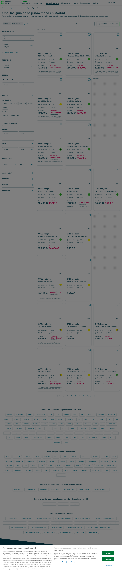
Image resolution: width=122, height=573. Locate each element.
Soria (46, 470)
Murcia (59, 466)
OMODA (59, 433)
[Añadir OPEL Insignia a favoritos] (61, 34)
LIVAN (55, 428)
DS (78, 419)
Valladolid (95, 470)
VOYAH (112, 437)
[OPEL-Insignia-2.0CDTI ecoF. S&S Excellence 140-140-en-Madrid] (50, 369)
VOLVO (104, 437)
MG (25, 433)
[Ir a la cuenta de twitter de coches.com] (102, 560)
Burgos (95, 456)
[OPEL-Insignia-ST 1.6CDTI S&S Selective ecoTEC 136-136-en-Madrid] (107, 369)
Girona (72, 461)
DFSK (52, 419)
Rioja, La (7, 470)
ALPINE (30, 415)
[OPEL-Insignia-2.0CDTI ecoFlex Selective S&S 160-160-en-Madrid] (78, 234)
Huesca (9, 466)
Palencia (88, 466)
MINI (32, 433)
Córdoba (42, 461)
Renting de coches (49, 532)
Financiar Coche (57, 527)
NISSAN (51, 433)
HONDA (17, 424)
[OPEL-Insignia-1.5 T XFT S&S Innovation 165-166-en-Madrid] (50, 54)
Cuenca (62, 461)
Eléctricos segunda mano (19, 527)
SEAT (115, 433)
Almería (37, 456)
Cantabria (9, 461)
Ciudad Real (31, 461)
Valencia (84, 470)
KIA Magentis (55, 489)
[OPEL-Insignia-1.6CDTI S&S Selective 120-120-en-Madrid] (50, 279)
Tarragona (56, 470)
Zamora (115, 470)
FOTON (8, 424)
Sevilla (38, 470)
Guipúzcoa (104, 461)
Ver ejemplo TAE (54, 69)
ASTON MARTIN (41, 415)
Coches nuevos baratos (82, 518)
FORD (116, 419)
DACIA (44, 419)
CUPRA (36, 419)
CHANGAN (101, 415)
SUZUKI (58, 437)
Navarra (68, 466)
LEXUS (47, 428)
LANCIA (9, 428)
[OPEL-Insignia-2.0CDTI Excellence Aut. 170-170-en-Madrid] (50, 99)
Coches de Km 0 (26, 518)
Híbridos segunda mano (32, 532)
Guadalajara (92, 461)
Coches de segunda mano (63, 518)
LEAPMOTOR (30, 428)
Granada (81, 461)
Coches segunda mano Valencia (85, 523)
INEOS (44, 424)
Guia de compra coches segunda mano (99, 527)
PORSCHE (89, 433)
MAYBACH (112, 428)
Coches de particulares (43, 518)
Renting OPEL (63, 504)
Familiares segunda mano (39, 527)
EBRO (85, 419)
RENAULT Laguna (84, 489)
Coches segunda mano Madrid (39, 523)
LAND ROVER (19, 428)
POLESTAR (79, 433)
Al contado (6, 80)
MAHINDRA (83, 428)
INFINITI (53, 424)
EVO (93, 419)
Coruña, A (52, 461)
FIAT (109, 419)
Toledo (75, 470)
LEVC (40, 428)
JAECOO (78, 424)
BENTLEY (66, 415)
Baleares (74, 456)
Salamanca (17, 470)
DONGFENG (70, 419)
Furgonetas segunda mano (75, 527)
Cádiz (114, 456)
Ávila (55, 456)
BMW (74, 415)
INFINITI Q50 (43, 489)
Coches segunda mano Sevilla (62, 523)
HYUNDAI (35, 424)
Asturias (47, 456)
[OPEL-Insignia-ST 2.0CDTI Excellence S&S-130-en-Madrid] (50, 324)
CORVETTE (27, 419)
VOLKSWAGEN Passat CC (101, 489)
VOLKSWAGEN (93, 437)
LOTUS (63, 428)
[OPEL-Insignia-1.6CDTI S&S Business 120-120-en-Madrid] (107, 324)
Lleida (33, 466)
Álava (8, 456)
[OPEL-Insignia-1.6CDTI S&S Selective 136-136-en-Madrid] (50, 144)
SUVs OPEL (75, 504)
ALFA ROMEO (19, 415)
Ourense (78, 466)
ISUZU (61, 424)
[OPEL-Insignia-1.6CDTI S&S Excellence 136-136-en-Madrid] (107, 54)
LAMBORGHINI (111, 424)
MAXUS (103, 428)
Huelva (114, 461)
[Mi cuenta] (113, 2)
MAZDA (7, 433)
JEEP (95, 424)
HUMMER (26, 424)
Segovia (28, 470)
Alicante (27, 456)
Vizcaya (105, 470)
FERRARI (101, 419)
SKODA (18, 437)
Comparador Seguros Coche (108, 523)
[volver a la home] (8, 560)
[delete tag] (9, 23)
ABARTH (9, 415)
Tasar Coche (80, 532)
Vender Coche (92, 532)
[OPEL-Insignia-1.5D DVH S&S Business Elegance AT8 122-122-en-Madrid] (50, 234)
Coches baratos (12, 518)
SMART (26, 437)
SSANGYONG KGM (37, 437)
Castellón (19, 461)
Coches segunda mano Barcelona (15, 523)
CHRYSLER (6, 419)
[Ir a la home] (6, 2)
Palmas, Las (99, 466)
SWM (66, 437)
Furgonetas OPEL (49, 504)
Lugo (41, 466)
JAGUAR (87, 424)
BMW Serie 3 (17, 489)
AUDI (50, 415)
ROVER (108, 433)
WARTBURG (57, 442)
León (25, 466)
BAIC (58, 415)
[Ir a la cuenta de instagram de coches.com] (110, 560)
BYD (82, 415)
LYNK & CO (73, 428)
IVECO (69, 424)
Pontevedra (111, 466)
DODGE (60, 419)
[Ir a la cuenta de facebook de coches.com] (118, 560)
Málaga (50, 466)
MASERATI (94, 428)
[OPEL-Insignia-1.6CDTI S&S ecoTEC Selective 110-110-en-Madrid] (78, 144)
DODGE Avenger (30, 489)
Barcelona (85, 456)
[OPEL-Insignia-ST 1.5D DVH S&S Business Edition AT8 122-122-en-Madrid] (78, 54)
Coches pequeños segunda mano (105, 518)
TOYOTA (82, 437)
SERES (9, 437)
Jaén (18, 466)
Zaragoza (61, 475)
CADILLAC (90, 415)
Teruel (66, 470)
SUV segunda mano (65, 532)
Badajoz (64, 456)
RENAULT (98, 433)
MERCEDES (17, 433)
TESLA (74, 437)
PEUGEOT (68, 433)
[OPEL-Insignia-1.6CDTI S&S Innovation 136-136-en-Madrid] (78, 99)
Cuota (14, 80)
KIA (102, 424)
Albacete (17, 456)
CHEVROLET (111, 415)
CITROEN (16, 419)
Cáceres (105, 456)
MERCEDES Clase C (69, 489)
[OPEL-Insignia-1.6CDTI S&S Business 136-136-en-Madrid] (107, 189)
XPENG (66, 442)
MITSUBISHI (41, 433)
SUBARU (49, 437)
